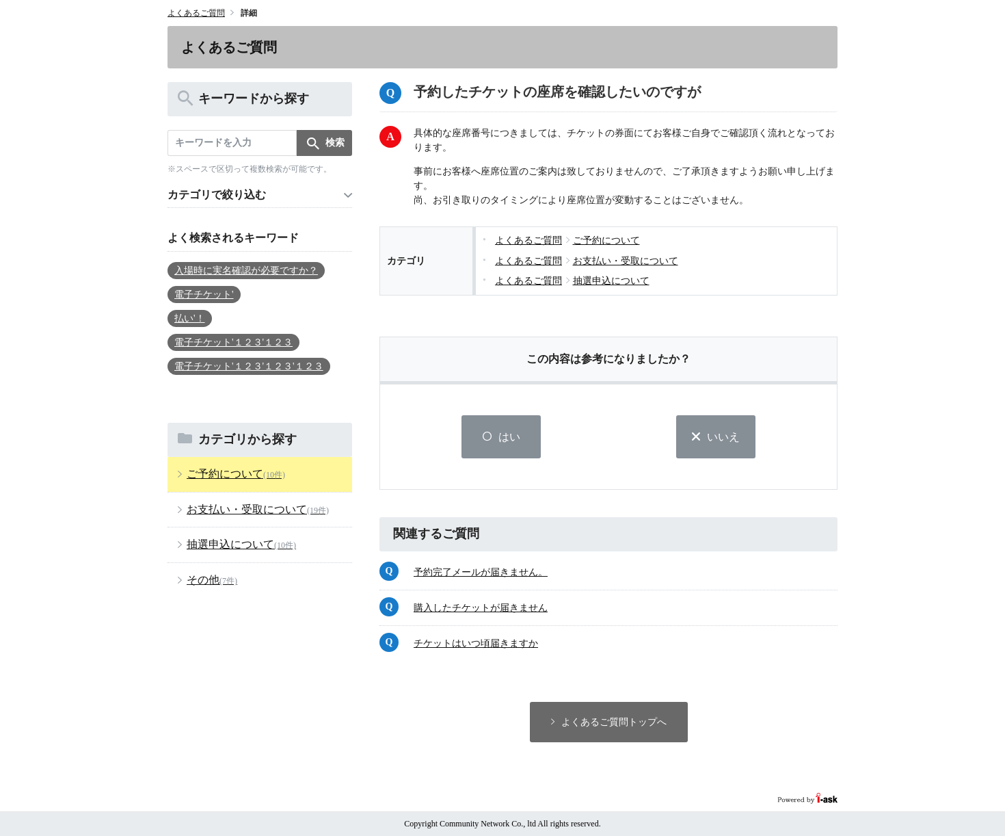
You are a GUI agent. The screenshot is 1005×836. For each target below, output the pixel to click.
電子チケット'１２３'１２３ (233, 342)
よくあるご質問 (196, 13)
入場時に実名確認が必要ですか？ (246, 270)
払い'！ (189, 318)
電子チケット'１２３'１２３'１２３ (248, 366)
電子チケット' (204, 294)
